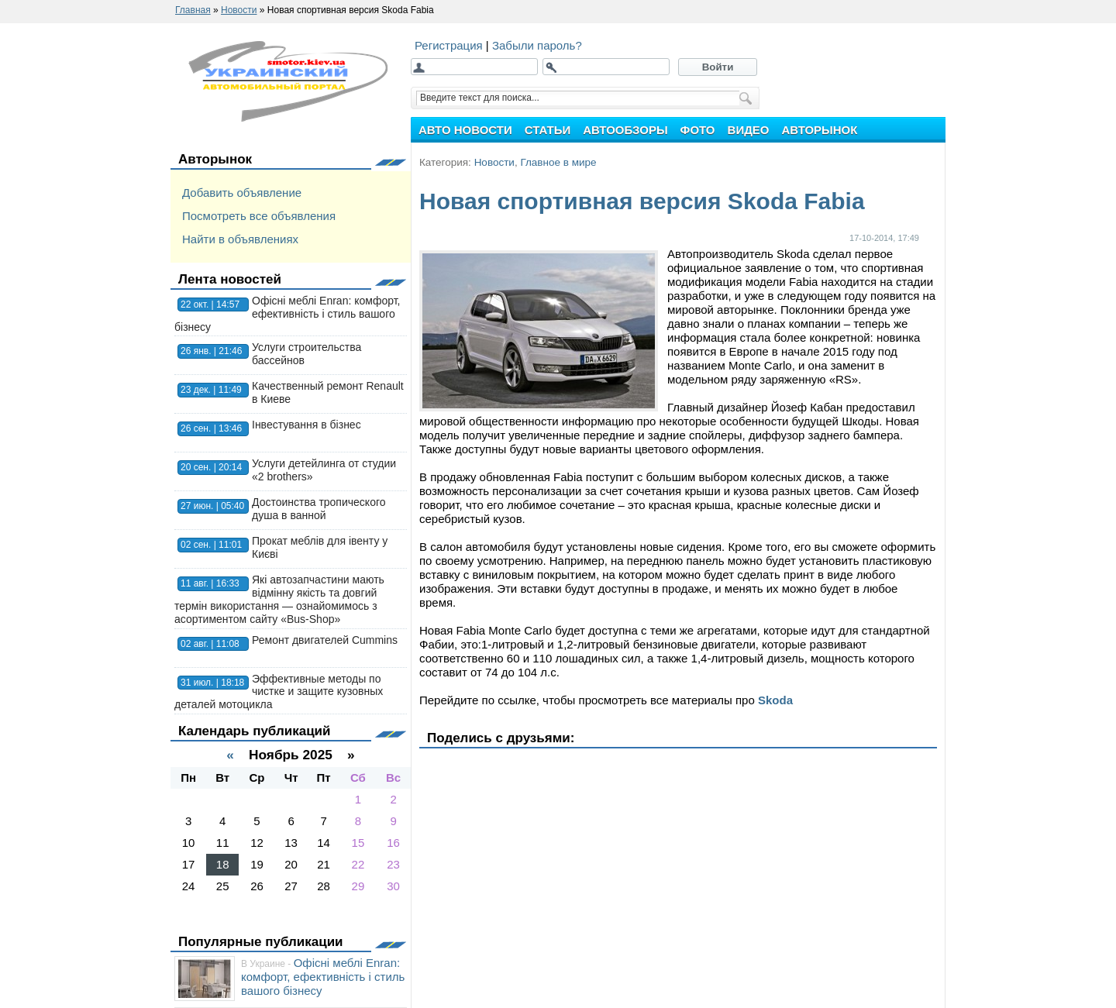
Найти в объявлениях (240, 239)
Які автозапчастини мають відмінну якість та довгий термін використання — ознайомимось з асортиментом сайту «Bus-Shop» (279, 598)
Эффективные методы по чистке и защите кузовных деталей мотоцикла (278, 692)
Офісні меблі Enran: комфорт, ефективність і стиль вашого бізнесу (287, 313)
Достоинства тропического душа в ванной (319, 508)
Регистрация (450, 45)
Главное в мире (558, 162)
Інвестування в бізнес (306, 424)
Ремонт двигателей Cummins (325, 640)
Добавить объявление (241, 192)
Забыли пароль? (537, 45)
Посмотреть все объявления (259, 215)
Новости (494, 162)
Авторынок (215, 159)
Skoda (775, 700)
